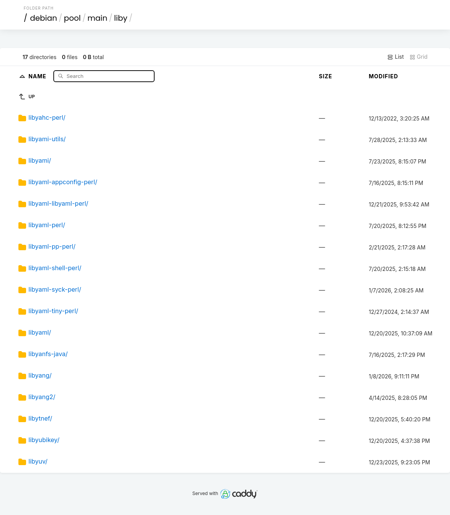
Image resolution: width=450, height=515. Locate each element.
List (395, 56)
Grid (418, 56)
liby (120, 18)
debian (43, 18)
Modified (383, 76)
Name (38, 76)
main (97, 18)
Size (325, 76)
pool (72, 18)
